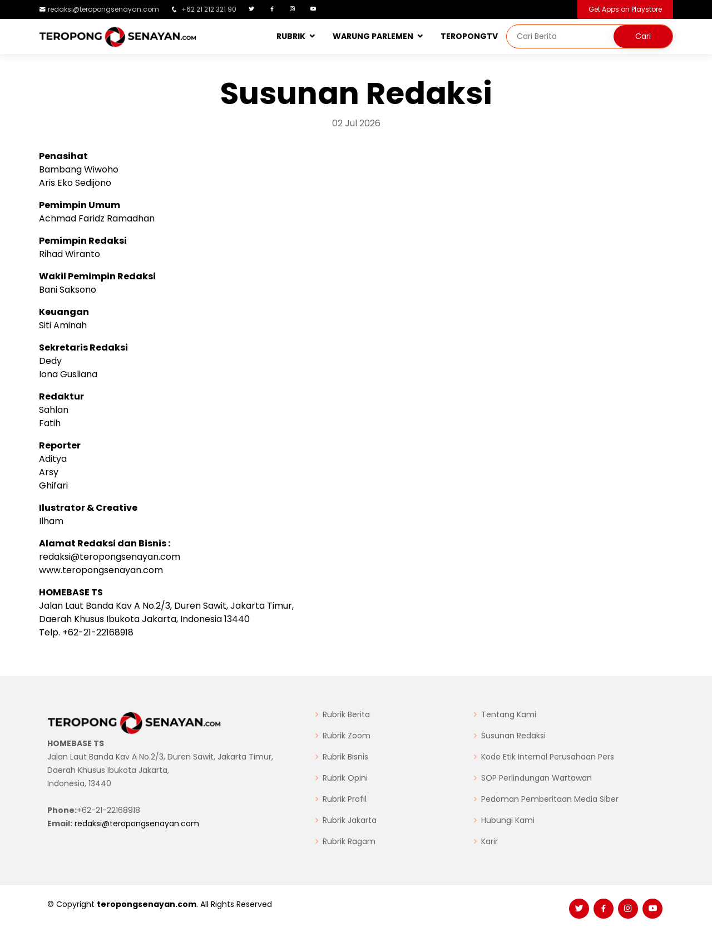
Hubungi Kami (508, 820)
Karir (489, 841)
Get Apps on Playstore (625, 9)
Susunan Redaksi (513, 735)
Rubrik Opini (345, 778)
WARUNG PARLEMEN (373, 36)
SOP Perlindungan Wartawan (536, 778)
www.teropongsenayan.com (101, 570)
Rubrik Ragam (349, 841)
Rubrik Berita (346, 714)
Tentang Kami (508, 714)
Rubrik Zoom (346, 735)
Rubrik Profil (345, 799)
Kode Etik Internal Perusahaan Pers (547, 757)
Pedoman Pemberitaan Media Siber (550, 799)
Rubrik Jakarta (350, 820)
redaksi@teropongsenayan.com (103, 9)
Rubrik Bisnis (345, 757)
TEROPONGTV (469, 36)
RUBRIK (290, 36)
